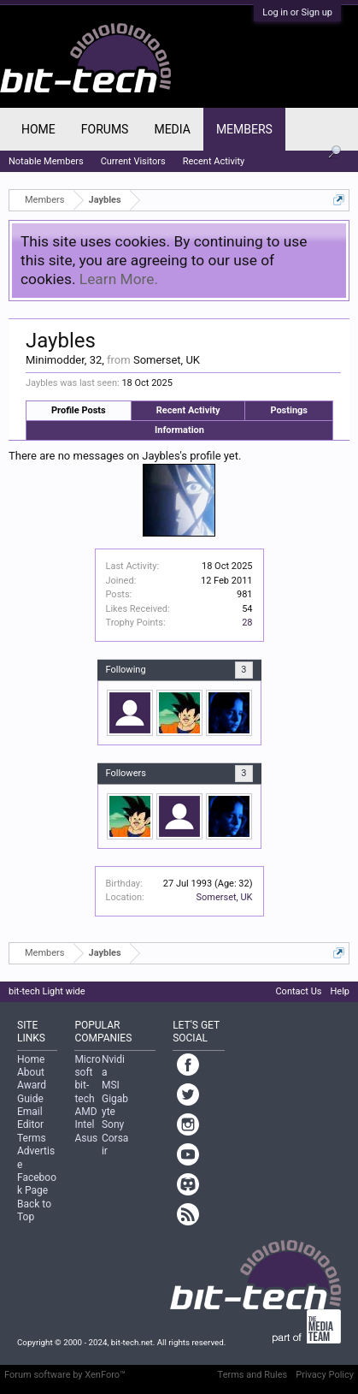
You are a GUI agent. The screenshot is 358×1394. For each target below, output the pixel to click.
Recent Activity (188, 410)
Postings (289, 410)
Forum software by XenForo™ (65, 1374)
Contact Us (298, 991)
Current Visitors (133, 161)
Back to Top (34, 1210)
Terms (31, 1138)
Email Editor (30, 1118)
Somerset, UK (224, 897)
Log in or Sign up (297, 12)
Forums (105, 129)
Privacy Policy (325, 1374)
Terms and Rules (253, 1374)
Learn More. (118, 279)
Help (339, 991)
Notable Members (46, 161)
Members (244, 129)
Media (172, 129)
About (30, 1072)
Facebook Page (36, 1184)
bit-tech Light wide (47, 991)
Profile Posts (78, 410)
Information (179, 430)
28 (247, 622)
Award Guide (31, 1091)
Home (38, 129)
